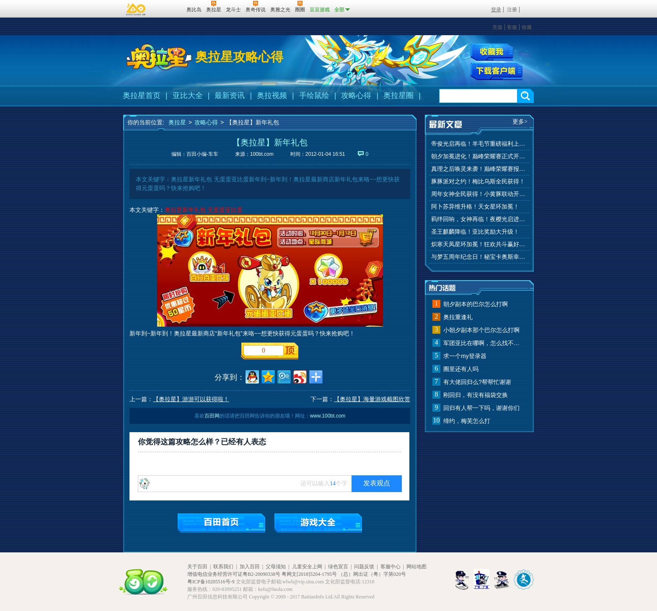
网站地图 (416, 567)
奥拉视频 (272, 95)
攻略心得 (356, 95)
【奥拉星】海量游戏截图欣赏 (372, 399)
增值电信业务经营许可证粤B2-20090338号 (233, 574)
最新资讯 (230, 95)
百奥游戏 (136, 9)
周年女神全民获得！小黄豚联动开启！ (479, 194)
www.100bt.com (328, 416)
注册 (512, 10)
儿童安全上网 (307, 567)
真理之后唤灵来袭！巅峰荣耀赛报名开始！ (479, 169)
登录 (496, 10)
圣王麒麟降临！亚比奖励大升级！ (475, 232)
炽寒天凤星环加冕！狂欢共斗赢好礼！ (479, 244)
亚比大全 (188, 95)
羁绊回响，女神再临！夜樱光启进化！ (479, 219)
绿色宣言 (338, 567)
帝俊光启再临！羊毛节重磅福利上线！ (479, 144)
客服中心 (390, 567)
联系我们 (223, 567)
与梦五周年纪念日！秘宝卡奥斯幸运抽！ (479, 257)
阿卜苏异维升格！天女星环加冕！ (475, 207)
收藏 (527, 27)
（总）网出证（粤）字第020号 (372, 574)
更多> (520, 122)
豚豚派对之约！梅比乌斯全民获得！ (478, 181)
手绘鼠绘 (314, 95)
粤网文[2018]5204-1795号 (309, 574)
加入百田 (250, 567)
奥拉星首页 (141, 95)
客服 (512, 27)
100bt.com (262, 154)
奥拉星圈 (398, 95)
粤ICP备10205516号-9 (211, 582)
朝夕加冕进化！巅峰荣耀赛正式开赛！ (479, 156)
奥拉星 (177, 122)
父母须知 (276, 567)
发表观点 (376, 483)
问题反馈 (364, 567)
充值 (497, 27)
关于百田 (197, 567)
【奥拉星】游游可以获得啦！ (191, 399)
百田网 (167, 9)
